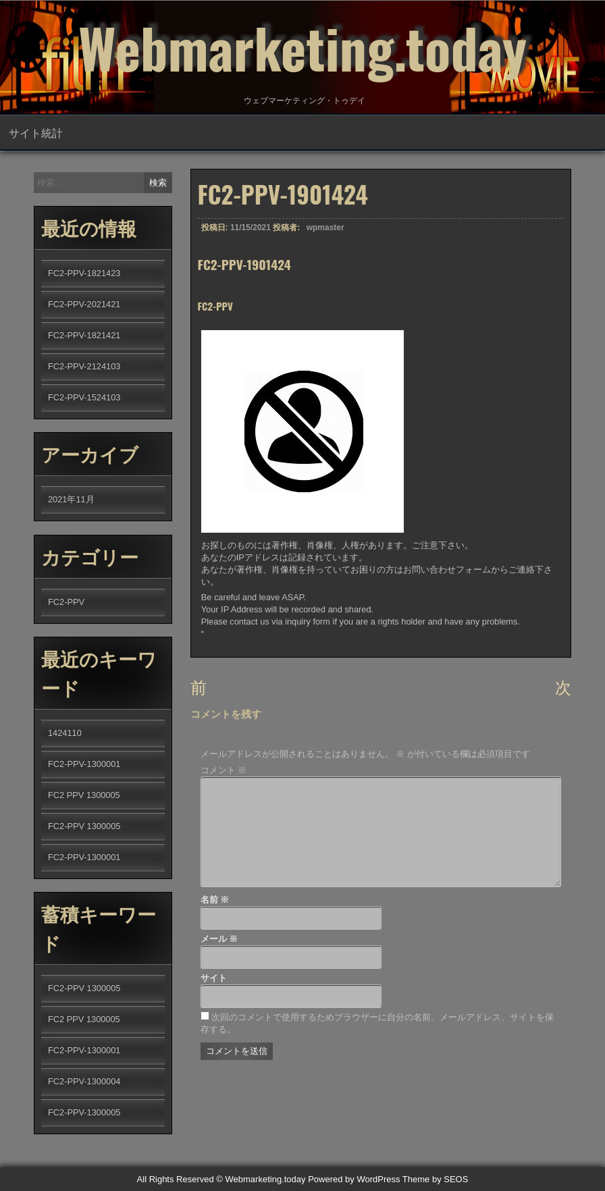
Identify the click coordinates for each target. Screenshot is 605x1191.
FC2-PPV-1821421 (84, 335)
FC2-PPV (66, 602)
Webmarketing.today (302, 47)
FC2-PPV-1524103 (84, 397)
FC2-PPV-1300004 (84, 1081)
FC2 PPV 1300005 (84, 795)
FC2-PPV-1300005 (84, 1112)
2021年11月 (71, 499)
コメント (224, 770)
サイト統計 (36, 132)
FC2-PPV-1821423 (84, 273)
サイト (214, 978)
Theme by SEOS (435, 1179)
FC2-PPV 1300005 (84, 826)
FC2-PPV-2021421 (84, 304)
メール (219, 939)
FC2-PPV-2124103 (84, 366)
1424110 (65, 733)
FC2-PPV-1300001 (84, 764)
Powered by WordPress (354, 1179)
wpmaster (325, 234)
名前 (215, 900)
